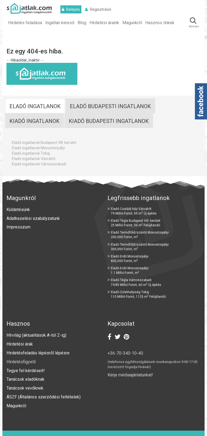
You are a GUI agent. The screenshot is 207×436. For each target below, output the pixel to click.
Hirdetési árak (19, 344)
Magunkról (132, 22)
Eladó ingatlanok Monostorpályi (38, 148)
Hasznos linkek (159, 22)
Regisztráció (98, 9)
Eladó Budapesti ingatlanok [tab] (110, 106)
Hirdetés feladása (25, 22)
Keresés (194, 22)
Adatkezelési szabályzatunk (33, 218)
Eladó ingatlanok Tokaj (31, 153)
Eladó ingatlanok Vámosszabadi (39, 164)
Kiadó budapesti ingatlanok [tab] (109, 121)
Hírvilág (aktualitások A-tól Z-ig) (36, 335)
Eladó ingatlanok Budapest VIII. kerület (44, 142)
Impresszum (18, 227)
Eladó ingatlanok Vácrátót (34, 159)
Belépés (71, 9)
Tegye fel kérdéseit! (25, 370)
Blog (82, 22)
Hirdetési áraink (104, 22)
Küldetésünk (18, 209)
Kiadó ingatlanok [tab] (34, 121)
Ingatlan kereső (59, 22)
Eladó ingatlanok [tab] (35, 106)
